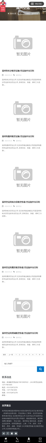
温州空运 (35, 13)
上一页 (11, 355)
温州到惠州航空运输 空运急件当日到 (18, 136)
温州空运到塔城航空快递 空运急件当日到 (20, 333)
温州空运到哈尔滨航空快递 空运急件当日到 (21, 202)
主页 (20, 13)
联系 (40, 439)
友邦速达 (6, 399)
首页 (4, 355)
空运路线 (26, 13)
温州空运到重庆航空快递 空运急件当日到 (20, 267)
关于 (29, 439)
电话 (17, 439)
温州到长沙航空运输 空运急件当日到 (18, 70)
